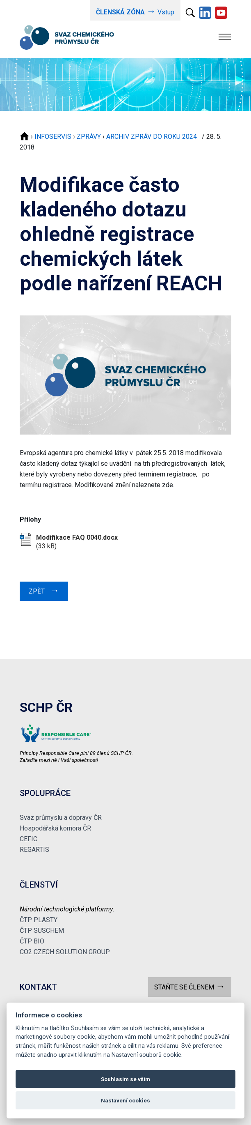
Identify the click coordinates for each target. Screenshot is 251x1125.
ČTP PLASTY (38, 920)
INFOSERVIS (52, 136)
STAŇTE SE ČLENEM (189, 986)
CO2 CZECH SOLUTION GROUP (65, 952)
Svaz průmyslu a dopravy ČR (61, 817)
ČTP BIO (32, 941)
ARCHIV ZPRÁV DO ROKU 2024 (153, 136)
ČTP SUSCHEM (42, 930)
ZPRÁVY (89, 136)
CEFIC (28, 839)
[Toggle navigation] (224, 37)
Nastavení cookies (125, 1100)
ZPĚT (44, 590)
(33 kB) (77, 542)
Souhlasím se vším (125, 1079)
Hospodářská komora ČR (55, 828)
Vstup (135, 11)
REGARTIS (34, 850)
